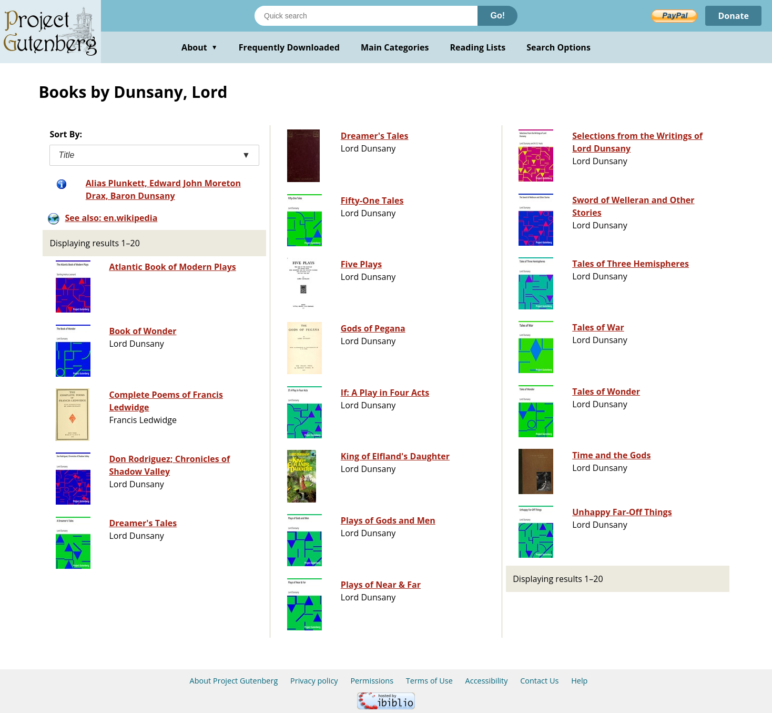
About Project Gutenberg (234, 681)
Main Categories (395, 47)
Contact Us (539, 681)
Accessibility (486, 681)
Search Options (558, 47)
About (199, 47)
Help (579, 681)
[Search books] (366, 16)
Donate (733, 16)
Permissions (371, 681)
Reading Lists (478, 47)
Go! (497, 15)
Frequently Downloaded (289, 47)
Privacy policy (314, 681)
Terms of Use (429, 681)
